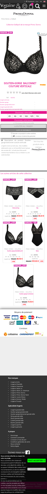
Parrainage (14, 435)
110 (37, 116)
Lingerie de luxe (4, 100)
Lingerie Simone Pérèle (18, 399)
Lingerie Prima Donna (18, 393)
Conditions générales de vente (20, 442)
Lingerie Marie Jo (16, 388)
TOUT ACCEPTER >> (36, 460)
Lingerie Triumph (16, 401)
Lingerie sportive (16, 425)
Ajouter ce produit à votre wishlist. (23, 133)
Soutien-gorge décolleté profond (15, 251)
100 (26, 116)
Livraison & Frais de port (18, 440)
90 (15, 116)
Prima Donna (5, 19)
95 (21, 116)
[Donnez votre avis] (35, 93)
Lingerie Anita (15, 382)
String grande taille (17, 416)
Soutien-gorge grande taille (19, 412)
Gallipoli (13, 19)
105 (31, 116)
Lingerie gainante (16, 427)
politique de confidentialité (14, 492)
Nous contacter (15, 444)
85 (10, 116)
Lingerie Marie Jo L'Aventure (20, 390)
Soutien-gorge (4, 102)
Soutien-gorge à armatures (26, 294)
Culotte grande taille (17, 420)
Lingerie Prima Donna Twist (20, 395)
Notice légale (15, 446)
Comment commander (18, 437)
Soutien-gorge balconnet (7, 104)
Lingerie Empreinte (17, 386)
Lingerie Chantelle (16, 384)
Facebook (30, 1)
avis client (25, 93)
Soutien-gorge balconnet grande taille (11, 109)
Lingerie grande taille (6, 107)
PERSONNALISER (36, 469)
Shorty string (15, 208)
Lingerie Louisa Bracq (18, 397)
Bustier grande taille (17, 423)
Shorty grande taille (17, 418)
